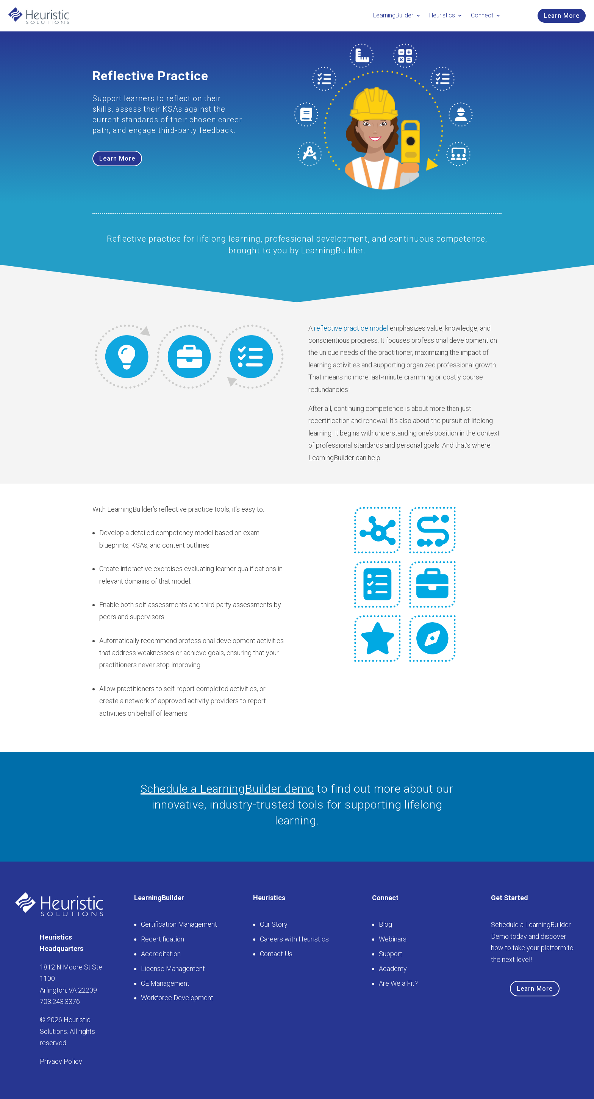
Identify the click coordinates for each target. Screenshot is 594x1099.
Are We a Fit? (398, 983)
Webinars (392, 939)
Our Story (274, 924)
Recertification (162, 939)
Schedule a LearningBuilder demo (227, 788)
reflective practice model (351, 328)
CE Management (165, 983)
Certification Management (179, 924)
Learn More (562, 15)
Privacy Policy (61, 1061)
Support (390, 954)
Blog (385, 924)
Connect (482, 15)
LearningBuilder (393, 15)
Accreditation (161, 954)
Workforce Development (177, 998)
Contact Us (276, 954)
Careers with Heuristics (294, 939)
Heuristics (442, 15)
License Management (173, 969)
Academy (393, 969)
